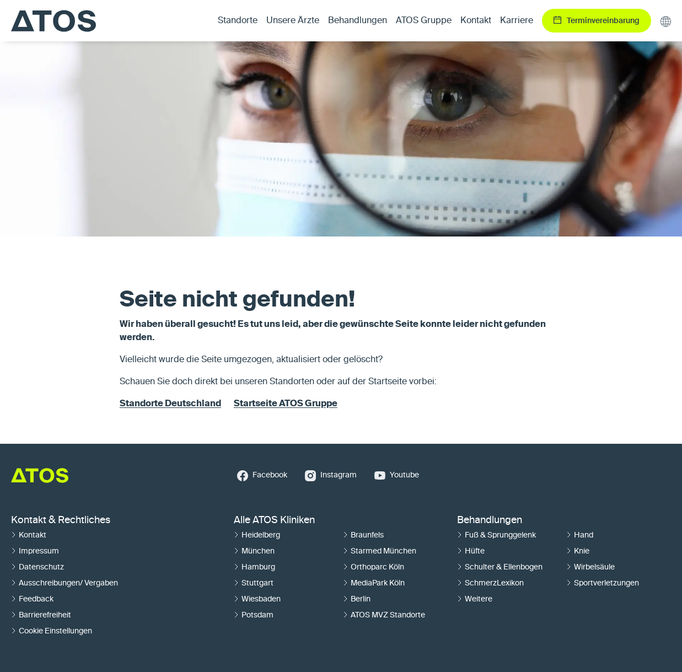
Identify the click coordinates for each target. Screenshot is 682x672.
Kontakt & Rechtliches (60, 520)
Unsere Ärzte (292, 21)
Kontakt (475, 21)
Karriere (516, 21)
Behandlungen (489, 520)
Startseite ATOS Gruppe (285, 404)
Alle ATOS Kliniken (274, 520)
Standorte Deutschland (170, 404)
